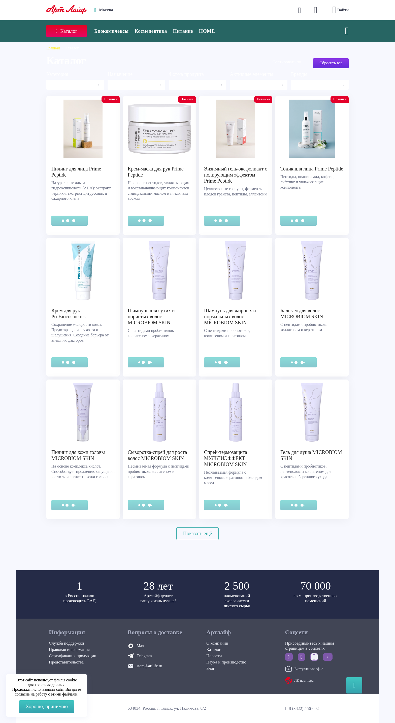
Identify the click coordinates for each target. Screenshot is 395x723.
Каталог (213, 649)
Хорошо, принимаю (46, 706)
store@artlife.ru (149, 666)
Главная (53, 48)
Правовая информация (69, 649)
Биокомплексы (111, 31)
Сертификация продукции (72, 655)
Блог (210, 668)
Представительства (66, 662)
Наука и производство (226, 662)
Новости (214, 655)
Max (140, 646)
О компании (217, 643)
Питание (183, 31)
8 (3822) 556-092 (304, 708)
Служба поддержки (66, 643)
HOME (207, 31)
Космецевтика (151, 31)
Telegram (144, 656)
